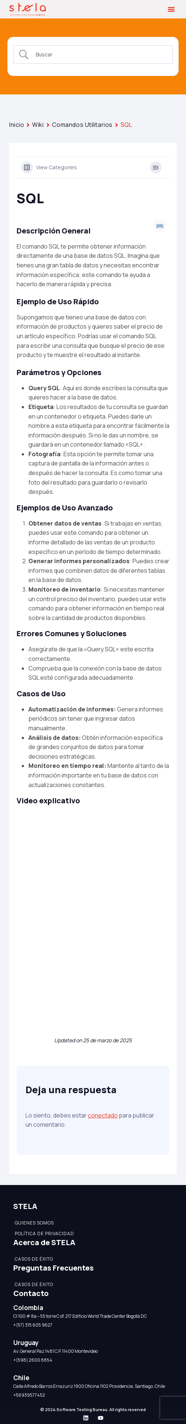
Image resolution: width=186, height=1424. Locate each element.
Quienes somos (34, 1223)
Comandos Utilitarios (82, 125)
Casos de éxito (34, 1259)
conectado (103, 1115)
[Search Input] (99, 55)
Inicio (16, 125)
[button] (171, 9)
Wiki (38, 125)
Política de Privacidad (44, 1233)
